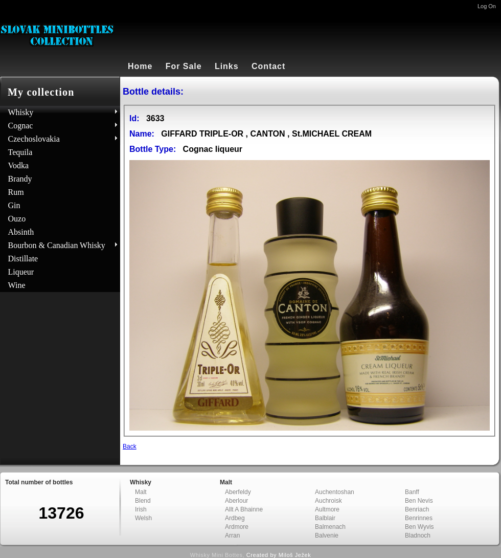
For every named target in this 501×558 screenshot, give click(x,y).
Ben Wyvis (419, 526)
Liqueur (21, 271)
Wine (17, 285)
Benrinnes (418, 518)
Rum (16, 192)
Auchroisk (328, 500)
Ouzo (17, 218)
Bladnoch (417, 535)
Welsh (143, 518)
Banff (412, 492)
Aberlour (236, 500)
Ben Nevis (419, 500)
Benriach (417, 509)
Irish (141, 509)
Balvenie (326, 535)
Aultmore (327, 509)
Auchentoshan (334, 492)
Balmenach (330, 526)
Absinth (21, 232)
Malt (141, 492)
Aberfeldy (238, 492)
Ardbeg (235, 518)
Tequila (20, 152)
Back (129, 446)
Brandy (20, 178)
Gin (14, 205)
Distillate (23, 258)
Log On (486, 6)
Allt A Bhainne (244, 509)
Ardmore (236, 526)
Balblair (325, 518)
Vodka (18, 165)
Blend (143, 500)
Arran (232, 535)
